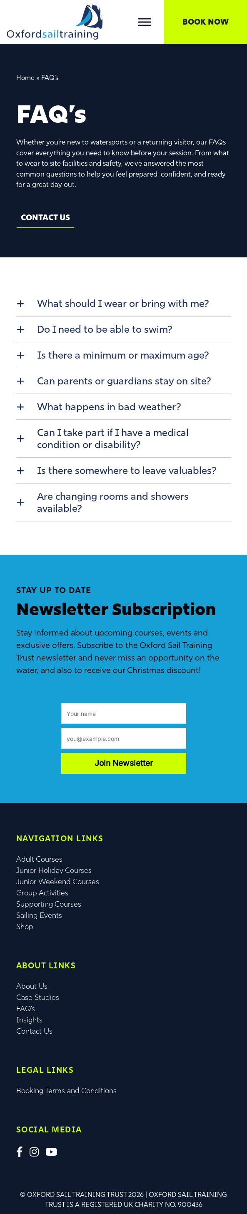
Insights (29, 1020)
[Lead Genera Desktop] (54, 21)
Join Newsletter (124, 763)
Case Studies (37, 997)
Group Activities (42, 892)
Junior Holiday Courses (54, 870)
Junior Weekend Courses (57, 881)
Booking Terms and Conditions (66, 1090)
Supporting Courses (48, 904)
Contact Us (45, 217)
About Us (31, 986)
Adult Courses (39, 859)
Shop (24, 926)
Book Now (205, 22)
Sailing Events (39, 915)
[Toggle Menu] (144, 22)
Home (25, 78)
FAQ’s (25, 1008)
